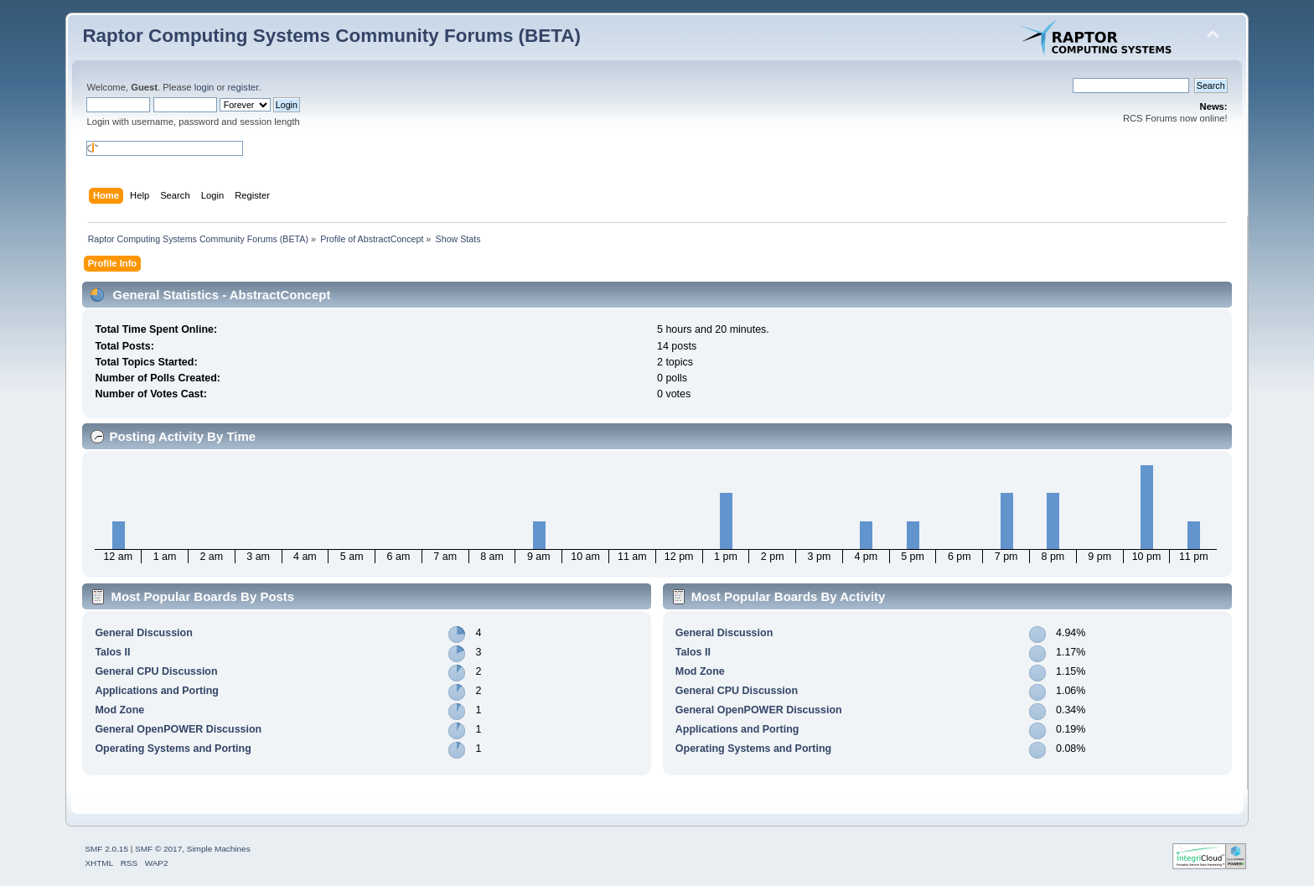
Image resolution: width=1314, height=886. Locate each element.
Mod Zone (119, 710)
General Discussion (143, 633)
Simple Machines (219, 848)
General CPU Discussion (156, 671)
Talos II (112, 652)
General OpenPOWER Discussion (178, 729)
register (243, 87)
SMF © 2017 (158, 848)
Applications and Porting (157, 691)
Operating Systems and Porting (173, 748)
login (204, 87)
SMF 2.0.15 (106, 848)
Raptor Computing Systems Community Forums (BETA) (331, 35)
